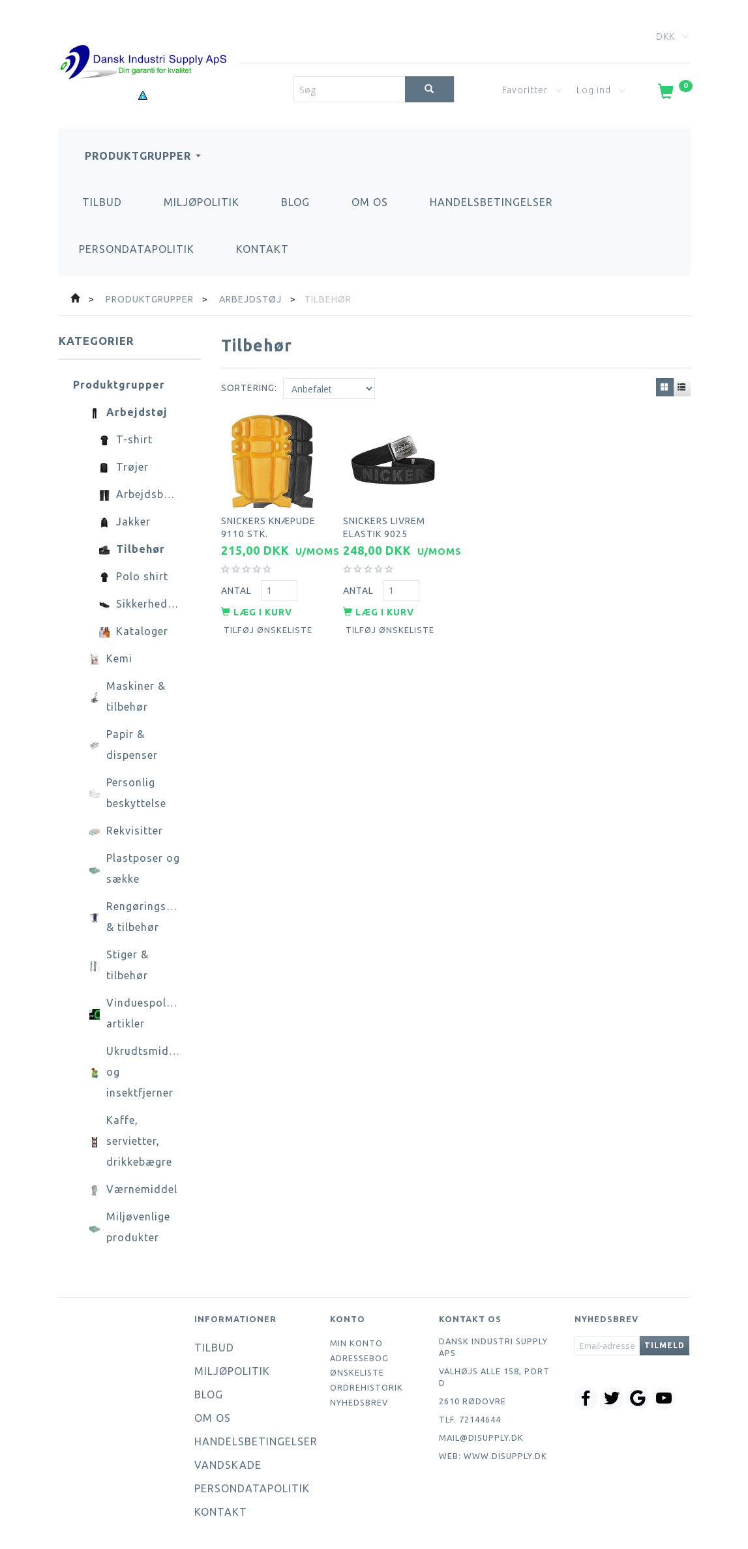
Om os (370, 202)
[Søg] (429, 89)
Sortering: (249, 388)
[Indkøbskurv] (674, 94)
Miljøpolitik (201, 202)
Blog (295, 202)
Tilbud (102, 202)
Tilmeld (664, 1345)
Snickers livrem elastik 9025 (384, 526)
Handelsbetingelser (491, 202)
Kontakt (262, 249)
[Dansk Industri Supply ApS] (143, 42)
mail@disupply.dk (481, 1437)
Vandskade (228, 1465)
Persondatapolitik (136, 249)
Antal (237, 589)
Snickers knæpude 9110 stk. (268, 526)
